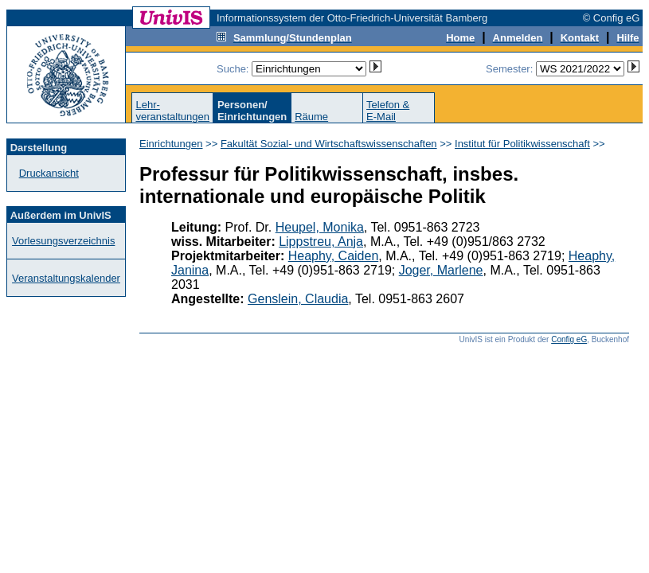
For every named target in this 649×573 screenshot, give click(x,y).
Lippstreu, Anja (321, 241)
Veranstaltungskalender (66, 278)
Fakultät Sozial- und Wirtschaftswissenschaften (329, 144)
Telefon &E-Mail (387, 111)
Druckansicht (49, 173)
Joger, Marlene (441, 270)
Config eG (569, 339)
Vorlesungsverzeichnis (63, 241)
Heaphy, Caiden (333, 256)
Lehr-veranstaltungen (172, 111)
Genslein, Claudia (298, 299)
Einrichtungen (171, 144)
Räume (311, 117)
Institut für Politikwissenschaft (522, 144)
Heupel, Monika (320, 227)
